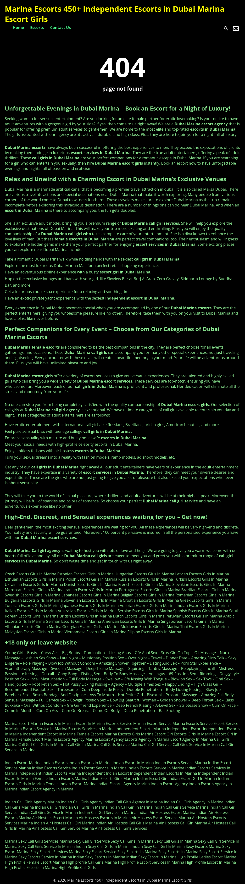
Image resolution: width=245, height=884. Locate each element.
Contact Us (60, 27)
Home (18, 27)
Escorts (37, 27)
